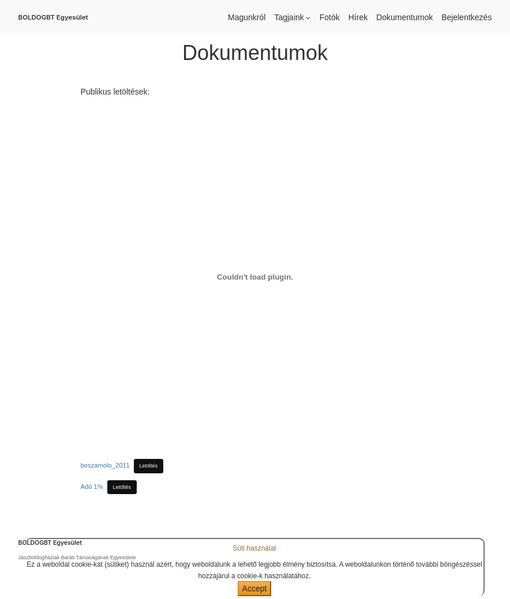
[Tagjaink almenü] (308, 17)
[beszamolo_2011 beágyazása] (255, 277)
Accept (254, 588)
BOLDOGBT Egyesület (53, 17)
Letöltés (149, 466)
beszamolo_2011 (105, 465)
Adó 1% (92, 486)
